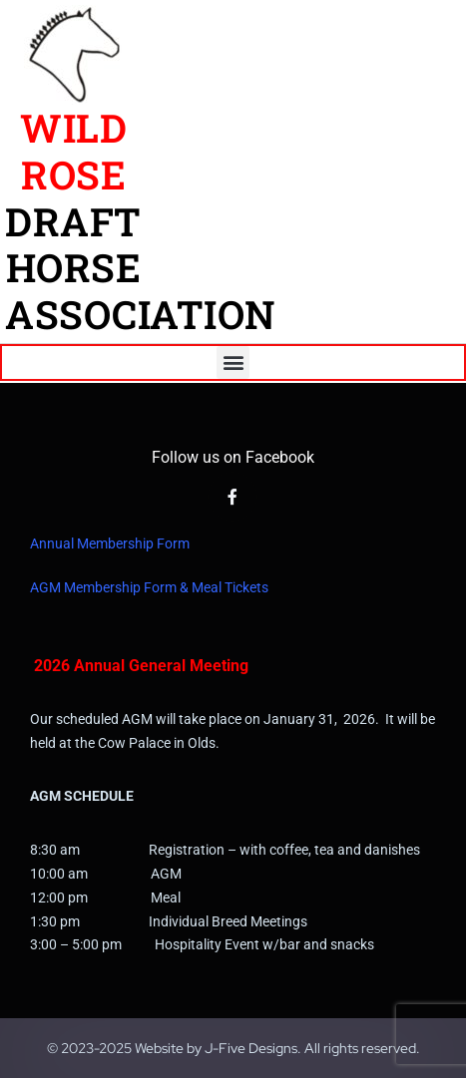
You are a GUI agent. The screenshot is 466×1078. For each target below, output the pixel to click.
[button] (233, 362)
